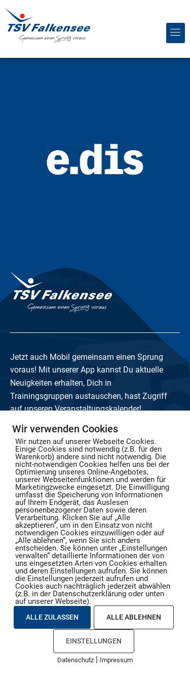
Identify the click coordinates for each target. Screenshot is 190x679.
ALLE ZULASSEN (52, 617)
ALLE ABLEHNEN (133, 617)
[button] (175, 33)
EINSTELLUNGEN (94, 641)
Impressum (116, 660)
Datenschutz (75, 660)
